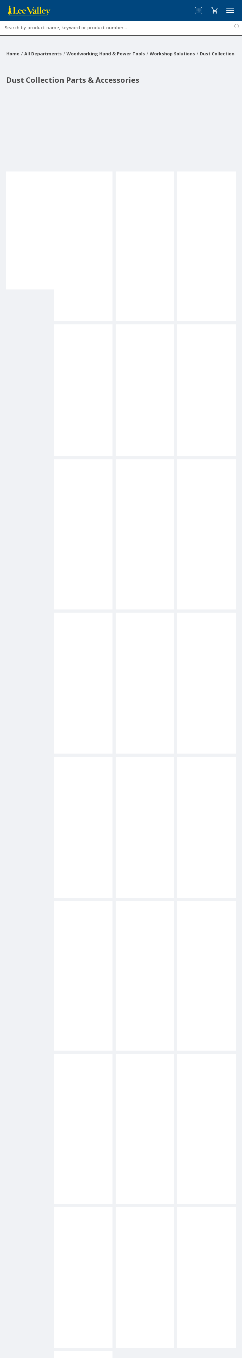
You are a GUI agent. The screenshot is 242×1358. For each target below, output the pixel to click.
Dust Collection (217, 54)
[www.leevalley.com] (29, 10)
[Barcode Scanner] (198, 10)
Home (13, 54)
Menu (230, 10)
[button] (214, 10)
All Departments (43, 54)
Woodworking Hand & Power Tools (105, 54)
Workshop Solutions (172, 54)
